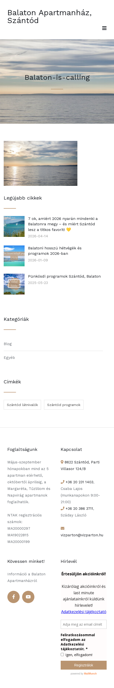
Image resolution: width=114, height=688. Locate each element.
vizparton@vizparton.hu (82, 535)
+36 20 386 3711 (78, 508)
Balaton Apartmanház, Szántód (49, 16)
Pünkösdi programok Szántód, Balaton (64, 276)
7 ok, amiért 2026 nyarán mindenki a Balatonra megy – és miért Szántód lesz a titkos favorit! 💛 (63, 224)
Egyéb (9, 357)
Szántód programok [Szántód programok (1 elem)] (63, 405)
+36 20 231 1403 (78, 482)
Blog (8, 344)
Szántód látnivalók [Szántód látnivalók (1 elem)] (22, 405)
